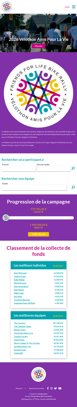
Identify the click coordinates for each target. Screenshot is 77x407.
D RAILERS (18, 353)
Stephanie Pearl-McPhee (24, 303)
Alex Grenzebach (21, 286)
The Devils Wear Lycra (23, 333)
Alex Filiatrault (20, 273)
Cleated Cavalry (21, 336)
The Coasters (20, 323)
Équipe (5, 183)
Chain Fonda (19, 340)
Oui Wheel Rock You (22, 346)
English (67, 7)
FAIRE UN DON (38, 234)
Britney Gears (20, 330)
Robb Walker (19, 280)
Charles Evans (20, 276)
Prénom (5, 164)
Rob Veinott (19, 290)
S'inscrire (38, 46)
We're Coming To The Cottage (27, 343)
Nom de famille (43, 164)
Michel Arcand (20, 283)
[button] (73, 7)
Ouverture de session (36, 388)
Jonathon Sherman (22, 300)
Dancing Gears (20, 350)
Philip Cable (19, 293)
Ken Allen (18, 296)
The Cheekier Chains (22, 326)
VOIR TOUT (58, 266)
